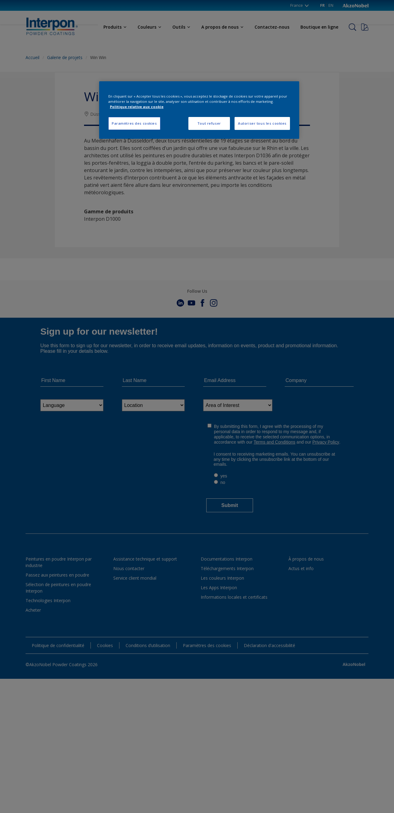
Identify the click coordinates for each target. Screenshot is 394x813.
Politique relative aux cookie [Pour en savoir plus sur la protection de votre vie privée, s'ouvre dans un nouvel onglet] (136, 106)
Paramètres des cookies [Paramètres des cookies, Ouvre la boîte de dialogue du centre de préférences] (134, 123)
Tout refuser (209, 123)
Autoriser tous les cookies (262, 123)
